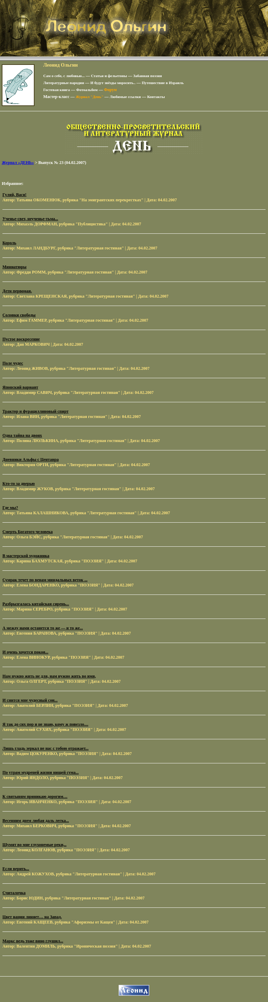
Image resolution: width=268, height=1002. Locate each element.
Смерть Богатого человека (27, 531)
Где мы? (10, 507)
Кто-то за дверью (18, 483)
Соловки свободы (19, 315)
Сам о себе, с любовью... (64, 76)
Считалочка (13, 892)
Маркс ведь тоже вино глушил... (32, 941)
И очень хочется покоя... (25, 652)
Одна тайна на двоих (22, 435)
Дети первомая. (17, 291)
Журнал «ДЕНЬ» (18, 162)
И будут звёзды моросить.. (112, 83)
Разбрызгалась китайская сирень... (35, 603)
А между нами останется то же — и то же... (42, 628)
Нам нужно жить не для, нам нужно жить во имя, (49, 676)
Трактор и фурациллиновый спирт (35, 411)
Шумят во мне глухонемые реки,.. (34, 844)
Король (9, 242)
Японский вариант (20, 387)
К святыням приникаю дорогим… (34, 796)
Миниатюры (14, 266)
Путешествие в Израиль (163, 83)
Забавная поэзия (147, 76)
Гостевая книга (56, 90)
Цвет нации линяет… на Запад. (32, 916)
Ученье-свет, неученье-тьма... (30, 218)
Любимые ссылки (125, 97)
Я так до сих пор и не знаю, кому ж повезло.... (45, 724)
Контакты (156, 97)
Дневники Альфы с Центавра (30, 459)
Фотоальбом (86, 90)
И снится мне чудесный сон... (30, 700)
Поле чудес (12, 363)
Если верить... (15, 868)
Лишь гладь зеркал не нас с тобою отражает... (45, 748)
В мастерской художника (25, 555)
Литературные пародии (63, 83)
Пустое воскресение (21, 339)
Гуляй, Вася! (14, 194)
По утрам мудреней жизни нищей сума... (40, 772)
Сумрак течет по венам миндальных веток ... (45, 579)
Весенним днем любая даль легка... (35, 820)
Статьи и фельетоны (109, 76)
